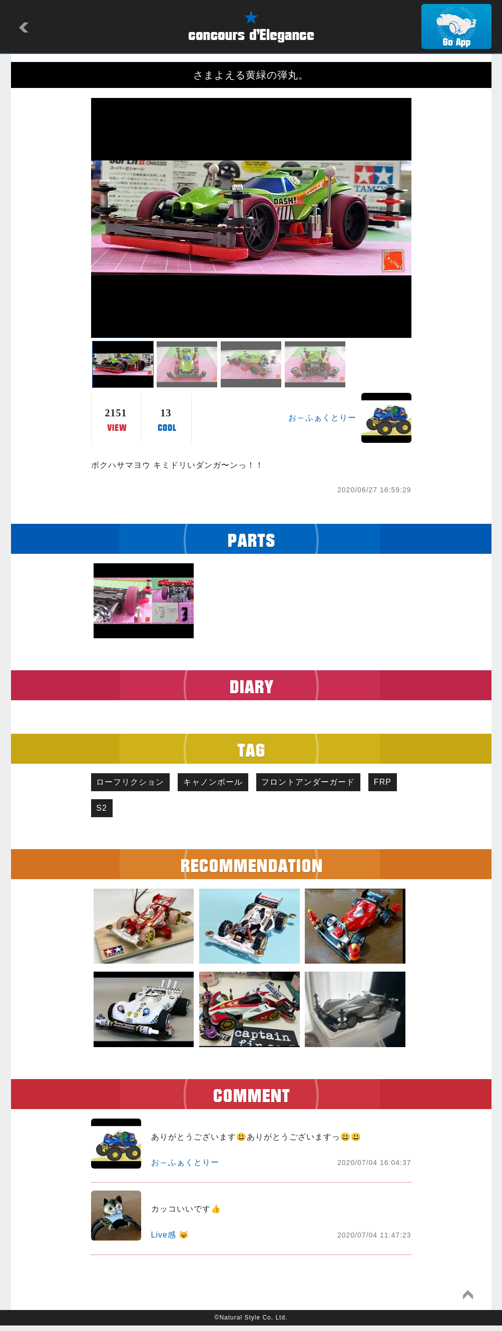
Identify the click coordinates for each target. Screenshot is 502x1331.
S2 (146, 812)
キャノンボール (221, 783)
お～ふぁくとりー (322, 417)
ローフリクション (133, 783)
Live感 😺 (170, 1240)
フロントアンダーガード (321, 783)
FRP (108, 812)
